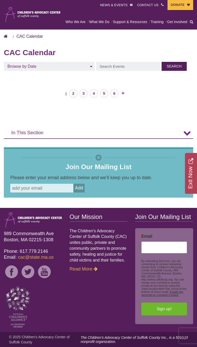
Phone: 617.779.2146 (26, 251)
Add (79, 187)
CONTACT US (148, 5)
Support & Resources (130, 22)
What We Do (99, 22)
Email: (29, 257)
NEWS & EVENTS (113, 5)
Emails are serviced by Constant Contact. (162, 293)
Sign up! (164, 309)
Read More (81, 269)
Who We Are (75, 22)
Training (157, 22)
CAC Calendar (29, 36)
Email (146, 236)
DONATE (178, 5)
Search (174, 66)
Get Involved (177, 22)
